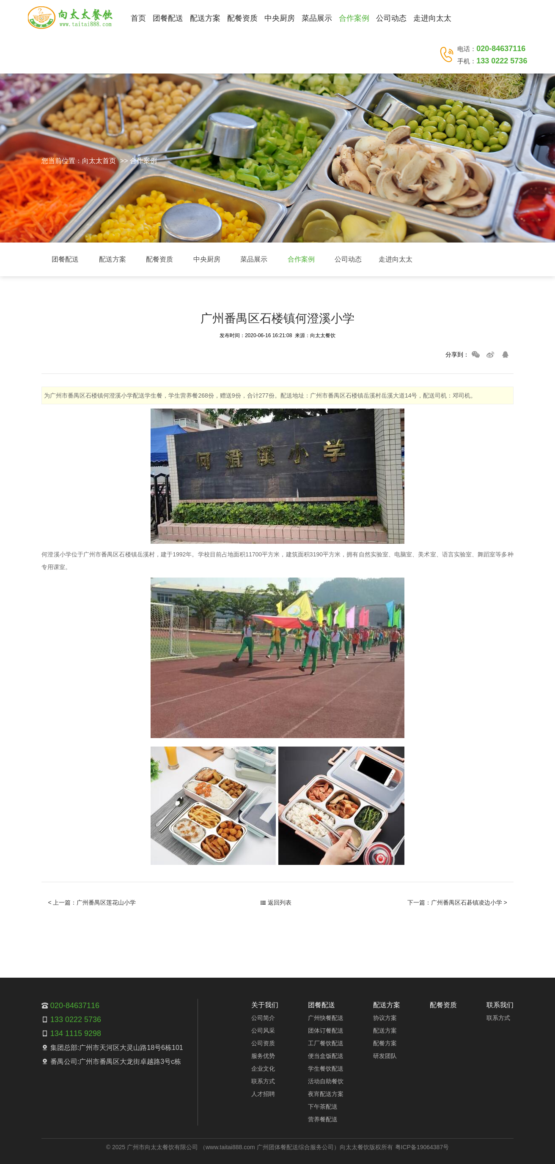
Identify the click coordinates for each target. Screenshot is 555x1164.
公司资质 (263, 1043)
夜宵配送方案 (325, 1093)
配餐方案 (385, 1043)
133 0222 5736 (501, 61)
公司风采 (263, 1030)
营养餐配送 (323, 1119)
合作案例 (354, 18)
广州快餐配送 (325, 1017)
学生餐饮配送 (325, 1068)
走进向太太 (432, 18)
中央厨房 (279, 18)
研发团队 (385, 1055)
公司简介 (263, 1017)
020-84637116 (500, 48)
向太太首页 (99, 160)
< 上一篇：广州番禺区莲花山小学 (92, 902)
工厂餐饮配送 (325, 1043)
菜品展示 (317, 18)
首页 (138, 18)
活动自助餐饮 (325, 1081)
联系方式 (263, 1081)
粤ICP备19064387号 (422, 1147)
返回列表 (276, 902)
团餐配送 (168, 18)
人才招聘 (263, 1093)
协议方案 (385, 1017)
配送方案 (205, 18)
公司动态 (391, 18)
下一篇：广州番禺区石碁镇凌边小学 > (457, 902)
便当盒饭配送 (325, 1055)
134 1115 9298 (75, 1033)
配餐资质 (242, 18)
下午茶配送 (323, 1106)
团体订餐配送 (325, 1030)
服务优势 (263, 1055)
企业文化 (263, 1068)
